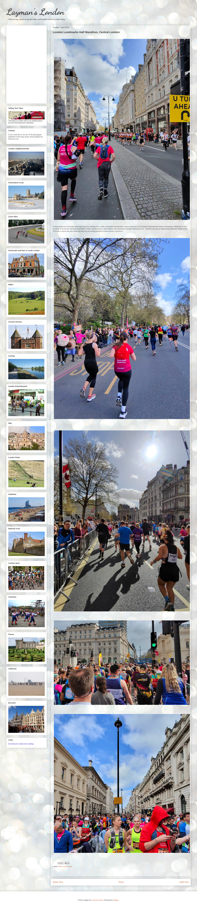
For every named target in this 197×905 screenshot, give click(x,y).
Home (121, 882)
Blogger (116, 900)
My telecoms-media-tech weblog (21, 744)
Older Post (184, 882)
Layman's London (35, 12)
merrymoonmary (97, 900)
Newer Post (58, 882)
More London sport (65, 866)
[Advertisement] (26, 64)
